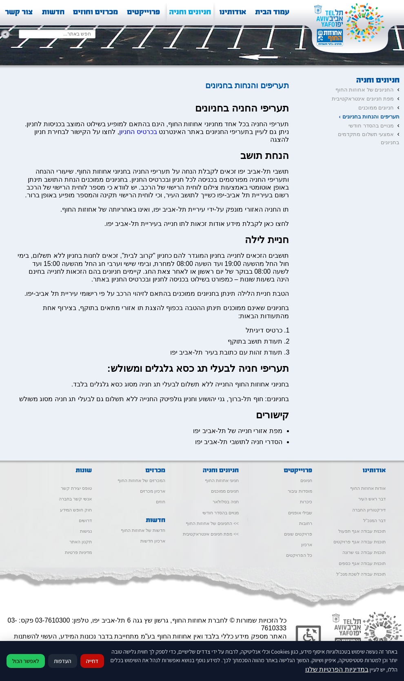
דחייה (92, 661)
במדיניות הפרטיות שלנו (336, 669)
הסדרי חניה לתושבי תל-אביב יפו (238, 441)
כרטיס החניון (148, 179)
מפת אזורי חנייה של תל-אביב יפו (237, 430)
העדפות (62, 661)
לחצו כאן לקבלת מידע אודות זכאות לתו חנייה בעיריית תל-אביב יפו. (196, 223)
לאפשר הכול (25, 661)
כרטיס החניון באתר (119, 279)
